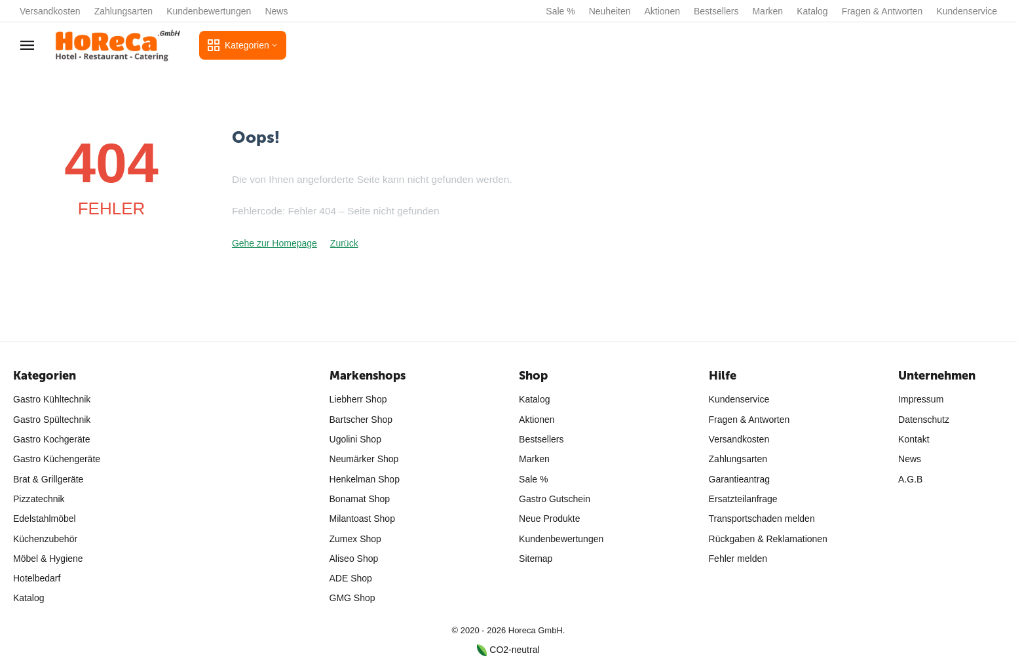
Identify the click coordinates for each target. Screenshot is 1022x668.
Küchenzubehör (45, 539)
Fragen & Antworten (882, 11)
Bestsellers (716, 11)
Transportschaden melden (762, 518)
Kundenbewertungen (208, 11)
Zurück (344, 243)
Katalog (812, 11)
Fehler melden (738, 558)
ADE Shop (351, 578)
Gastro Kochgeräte (51, 439)
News (276, 11)
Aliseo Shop (354, 558)
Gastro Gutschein (554, 499)
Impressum (920, 399)
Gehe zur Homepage (274, 243)
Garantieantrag (739, 479)
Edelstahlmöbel (44, 518)
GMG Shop (352, 598)
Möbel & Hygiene (48, 558)
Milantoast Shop (362, 518)
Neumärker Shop (364, 459)
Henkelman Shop (365, 479)
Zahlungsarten (123, 11)
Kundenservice (966, 11)
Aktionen (662, 11)
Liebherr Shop (358, 399)
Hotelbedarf (36, 578)
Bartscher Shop (361, 419)
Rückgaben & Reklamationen (768, 539)
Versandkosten (50, 11)
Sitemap (535, 558)
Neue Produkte (549, 518)
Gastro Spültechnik (51, 419)
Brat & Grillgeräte (48, 479)
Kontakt (913, 439)
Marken (767, 11)
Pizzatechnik (39, 499)
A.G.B (910, 479)
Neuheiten (610, 11)
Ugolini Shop (355, 439)
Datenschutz (923, 419)
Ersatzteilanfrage (743, 499)
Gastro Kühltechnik (51, 399)
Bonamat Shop (360, 499)
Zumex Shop (355, 539)
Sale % (560, 11)
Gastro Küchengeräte (56, 459)
